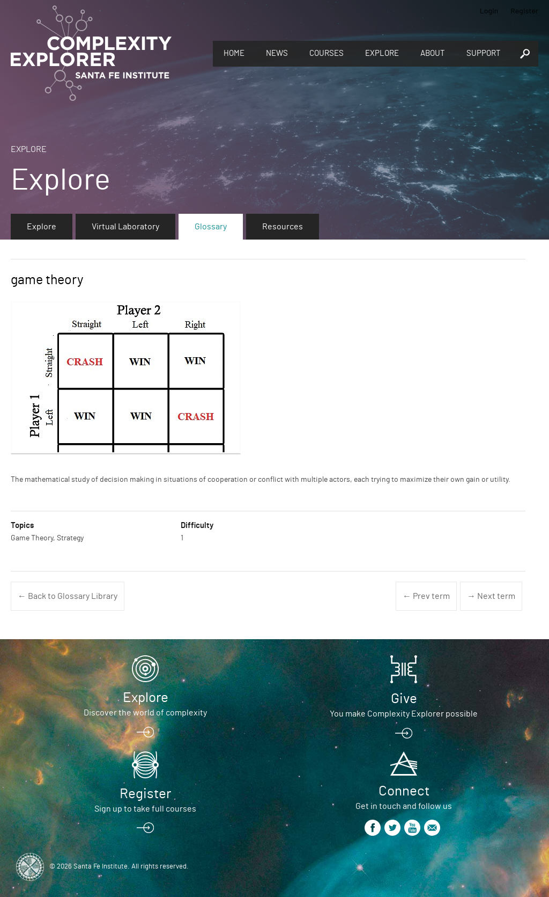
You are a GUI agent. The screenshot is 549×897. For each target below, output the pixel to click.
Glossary (211, 226)
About (432, 53)
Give (404, 699)
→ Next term (491, 596)
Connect (404, 791)
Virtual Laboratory (125, 226)
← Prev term (426, 596)
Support (483, 53)
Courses (326, 53)
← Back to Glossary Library (67, 596)
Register (524, 10)
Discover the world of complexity (145, 712)
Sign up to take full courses (145, 809)
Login (489, 10)
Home (234, 53)
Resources (282, 226)
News (277, 53)
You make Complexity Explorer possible (404, 714)
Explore (382, 53)
